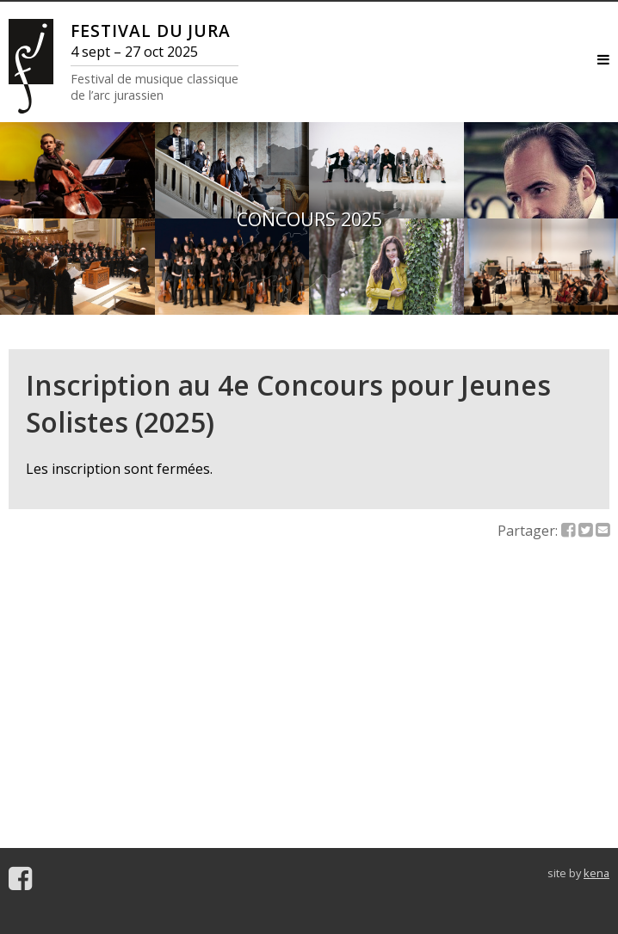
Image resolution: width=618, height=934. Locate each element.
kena (596, 873)
